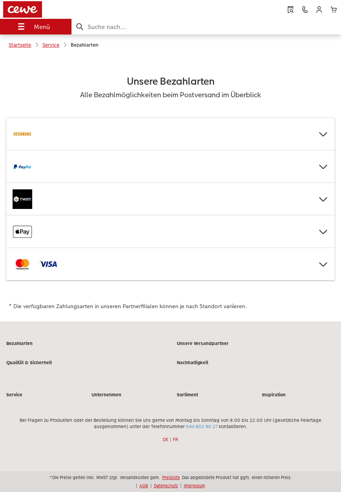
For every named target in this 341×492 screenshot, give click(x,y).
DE (166, 439)
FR (175, 439)
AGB (143, 485)
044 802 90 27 (202, 426)
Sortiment (187, 394)
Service (14, 394)
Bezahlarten (19, 343)
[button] (319, 9)
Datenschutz (166, 485)
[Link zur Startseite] (67, 9)
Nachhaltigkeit (192, 362)
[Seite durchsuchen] (206, 27)
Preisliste (171, 477)
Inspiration (274, 394)
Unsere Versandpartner (203, 343)
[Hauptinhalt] (170, 188)
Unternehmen (106, 394)
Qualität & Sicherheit (29, 362)
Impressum (194, 485)
